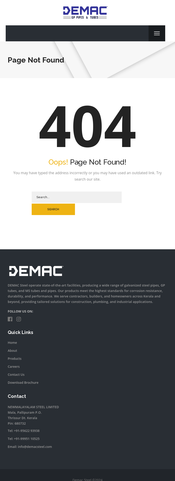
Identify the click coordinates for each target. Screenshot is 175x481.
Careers (14, 354)
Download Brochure (23, 370)
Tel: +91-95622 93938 (24, 418)
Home (12, 330)
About (12, 338)
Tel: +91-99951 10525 (24, 426)
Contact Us (16, 362)
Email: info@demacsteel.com (30, 434)
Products (14, 346)
